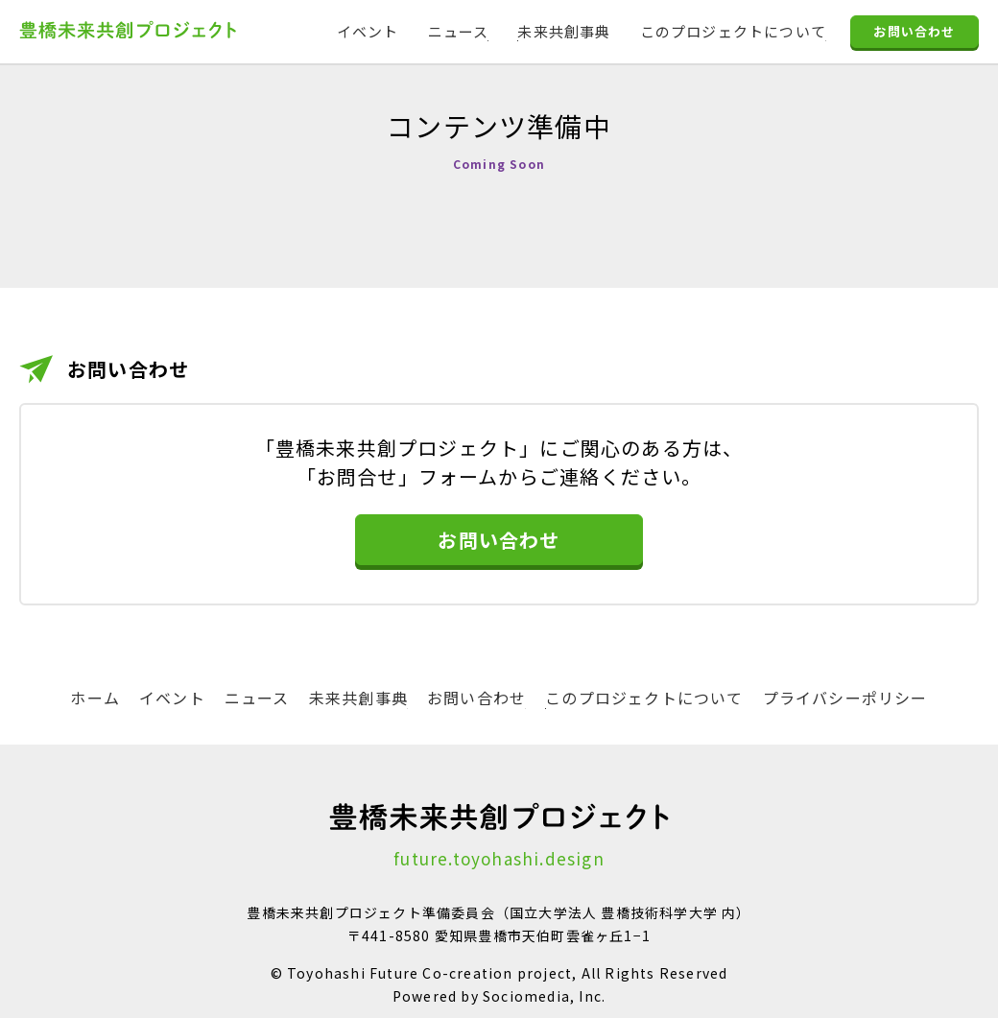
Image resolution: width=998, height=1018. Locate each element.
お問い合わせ (914, 32)
